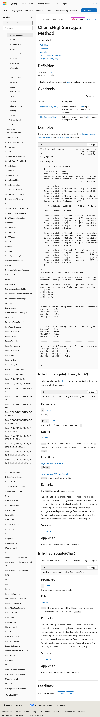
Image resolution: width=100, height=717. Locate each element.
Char (68, 81)
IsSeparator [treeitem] (13, 68)
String (48, 410)
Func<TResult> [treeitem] (11, 355)
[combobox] (18, 23)
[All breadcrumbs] (40, 19)
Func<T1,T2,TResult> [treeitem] (13, 364)
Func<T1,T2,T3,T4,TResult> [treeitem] (15, 374)
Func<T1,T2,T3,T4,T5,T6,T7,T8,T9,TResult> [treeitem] (18, 406)
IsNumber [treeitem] (13, 58)
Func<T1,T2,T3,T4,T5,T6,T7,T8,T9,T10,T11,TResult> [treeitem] (18, 421)
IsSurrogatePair (64, 137)
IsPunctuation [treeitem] (14, 63)
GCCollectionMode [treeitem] (12, 472)
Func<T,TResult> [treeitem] (12, 360)
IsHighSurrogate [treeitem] (16, 35)
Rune (48, 531)
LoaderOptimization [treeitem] (13, 646)
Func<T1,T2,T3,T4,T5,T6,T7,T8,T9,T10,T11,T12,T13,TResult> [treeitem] (18, 437)
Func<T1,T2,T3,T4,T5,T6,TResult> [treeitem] (18, 383)
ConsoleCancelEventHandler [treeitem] (16, 161)
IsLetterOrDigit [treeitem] (15, 44)
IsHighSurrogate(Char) (49, 58)
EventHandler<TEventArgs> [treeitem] (16, 312)
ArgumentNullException (52, 463)
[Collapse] (32, 17)
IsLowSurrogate (45, 137)
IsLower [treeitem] (12, 49)
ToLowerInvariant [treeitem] (16, 106)
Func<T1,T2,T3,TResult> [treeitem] (14, 369)
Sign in (94, 3)
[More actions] (95, 19)
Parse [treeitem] (11, 96)
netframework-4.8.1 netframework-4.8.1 (61, 544)
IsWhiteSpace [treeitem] (14, 91)
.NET (47, 19)
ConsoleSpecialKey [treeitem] (12, 185)
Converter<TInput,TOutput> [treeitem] (16, 208)
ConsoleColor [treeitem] (10, 166)
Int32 (52, 421)
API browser (58, 19)
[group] (68, 258)
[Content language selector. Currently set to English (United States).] (14, 705)
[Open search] (87, 3)
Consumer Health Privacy (74, 711)
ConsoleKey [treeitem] (9, 170)
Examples (43, 52)
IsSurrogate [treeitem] (14, 72)
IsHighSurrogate (87, 133)
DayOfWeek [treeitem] (10, 237)
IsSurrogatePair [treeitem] (15, 77)
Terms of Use (7, 715)
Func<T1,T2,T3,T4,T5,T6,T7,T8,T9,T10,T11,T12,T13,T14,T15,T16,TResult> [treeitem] (18, 461)
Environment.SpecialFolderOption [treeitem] (18, 293)
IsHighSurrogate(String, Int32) (52, 55)
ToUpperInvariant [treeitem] (16, 120)
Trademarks (20, 715)
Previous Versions (23, 711)
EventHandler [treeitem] (10, 308)
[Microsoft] (5, 3)
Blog (34, 711)
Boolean (44, 437)
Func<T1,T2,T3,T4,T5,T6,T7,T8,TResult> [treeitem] (18, 398)
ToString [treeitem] (12, 110)
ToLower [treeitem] (12, 101)
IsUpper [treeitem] (12, 87)
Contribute (45, 711)
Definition (44, 45)
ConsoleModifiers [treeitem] (12, 180)
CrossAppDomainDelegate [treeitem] (15, 213)
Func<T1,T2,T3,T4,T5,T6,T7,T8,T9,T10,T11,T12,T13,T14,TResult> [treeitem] (18, 445)
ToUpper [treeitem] (12, 115)
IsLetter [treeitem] (12, 39)
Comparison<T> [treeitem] (11, 147)
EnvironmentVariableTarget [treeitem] (15, 298)
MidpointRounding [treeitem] (12, 679)
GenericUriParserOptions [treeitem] (15, 486)
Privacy (56, 711)
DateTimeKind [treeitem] (10, 227)
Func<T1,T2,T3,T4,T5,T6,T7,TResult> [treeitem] (18, 390)
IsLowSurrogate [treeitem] (15, 54)
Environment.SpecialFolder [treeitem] (15, 289)
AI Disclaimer (7, 711)
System (51, 72)
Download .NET (89, 10)
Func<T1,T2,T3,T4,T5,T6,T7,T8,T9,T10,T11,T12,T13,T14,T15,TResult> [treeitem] (18, 453)
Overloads (44, 48)
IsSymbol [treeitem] (13, 82)
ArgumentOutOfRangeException (55, 474)
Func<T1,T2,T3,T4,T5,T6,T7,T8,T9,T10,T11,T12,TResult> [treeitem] (18, 429)
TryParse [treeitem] (12, 124)
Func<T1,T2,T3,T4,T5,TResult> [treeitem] (17, 379)
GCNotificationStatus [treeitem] (13, 477)
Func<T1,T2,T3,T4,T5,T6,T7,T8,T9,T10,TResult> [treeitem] (18, 414)
